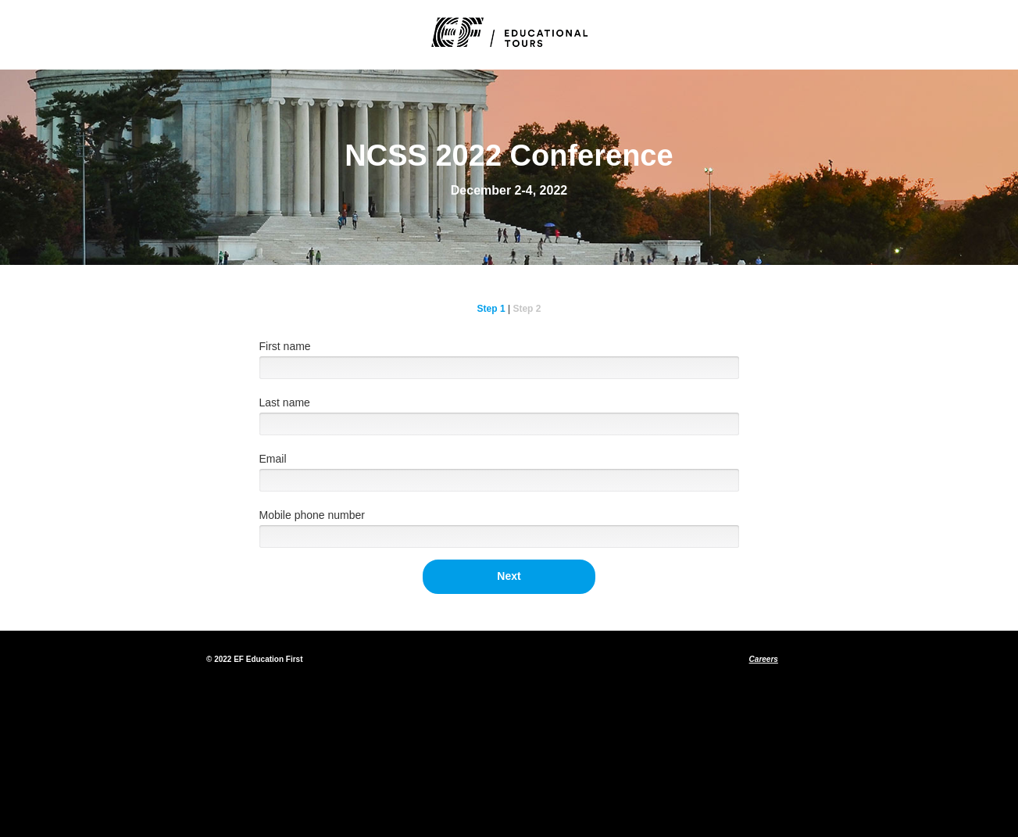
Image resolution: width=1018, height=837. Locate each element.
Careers (763, 659)
